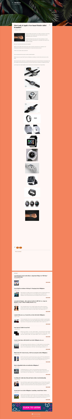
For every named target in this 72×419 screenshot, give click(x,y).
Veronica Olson (38, 416)
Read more (48, 282)
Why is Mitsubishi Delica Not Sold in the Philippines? (26, 365)
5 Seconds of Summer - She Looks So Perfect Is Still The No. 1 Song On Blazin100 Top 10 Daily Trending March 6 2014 (30, 301)
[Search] (59, 3)
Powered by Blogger (36, 414)
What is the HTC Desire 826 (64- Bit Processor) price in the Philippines (30, 352)
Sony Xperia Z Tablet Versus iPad (22, 327)
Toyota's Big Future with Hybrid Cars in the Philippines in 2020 (29, 340)
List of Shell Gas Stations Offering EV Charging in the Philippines (29, 288)
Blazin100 (18, 2)
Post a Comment (18, 251)
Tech (20, 247)
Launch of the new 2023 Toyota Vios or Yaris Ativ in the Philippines (29, 315)
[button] (49, 25)
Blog (17, 247)
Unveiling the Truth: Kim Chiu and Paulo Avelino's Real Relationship (30, 378)
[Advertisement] (56, 23)
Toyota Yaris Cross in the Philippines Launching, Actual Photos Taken (30, 390)
